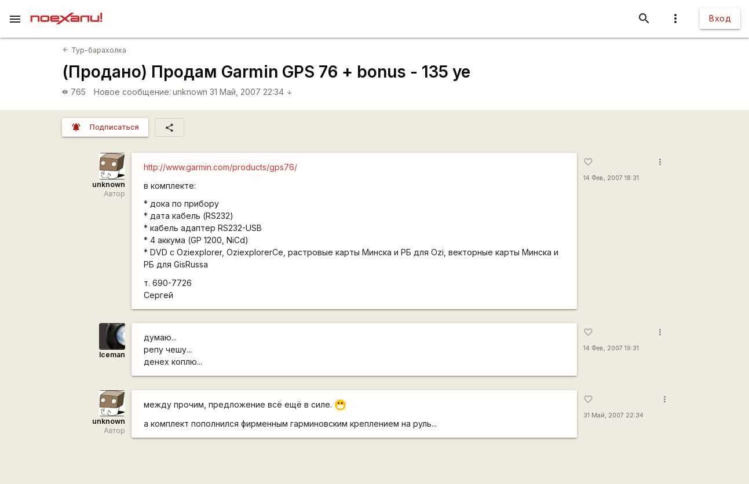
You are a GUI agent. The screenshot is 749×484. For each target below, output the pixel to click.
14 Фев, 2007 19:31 (611, 348)
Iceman (112, 354)
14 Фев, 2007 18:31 (611, 178)
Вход (720, 18)
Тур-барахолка (94, 50)
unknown (190, 92)
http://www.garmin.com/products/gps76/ (220, 167)
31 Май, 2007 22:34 (251, 92)
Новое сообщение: (132, 92)
